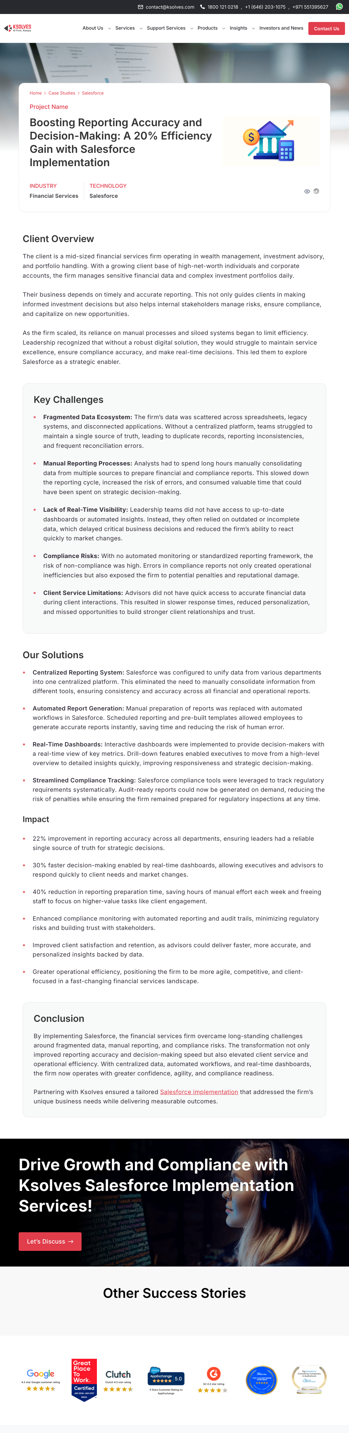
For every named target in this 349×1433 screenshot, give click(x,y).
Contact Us (326, 28)
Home (36, 93)
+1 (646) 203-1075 (265, 7)
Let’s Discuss (50, 1241)
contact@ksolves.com (170, 7)
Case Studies (61, 93)
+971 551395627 (310, 7)
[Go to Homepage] (17, 28)
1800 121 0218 (223, 7)
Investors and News (281, 28)
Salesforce (93, 93)
